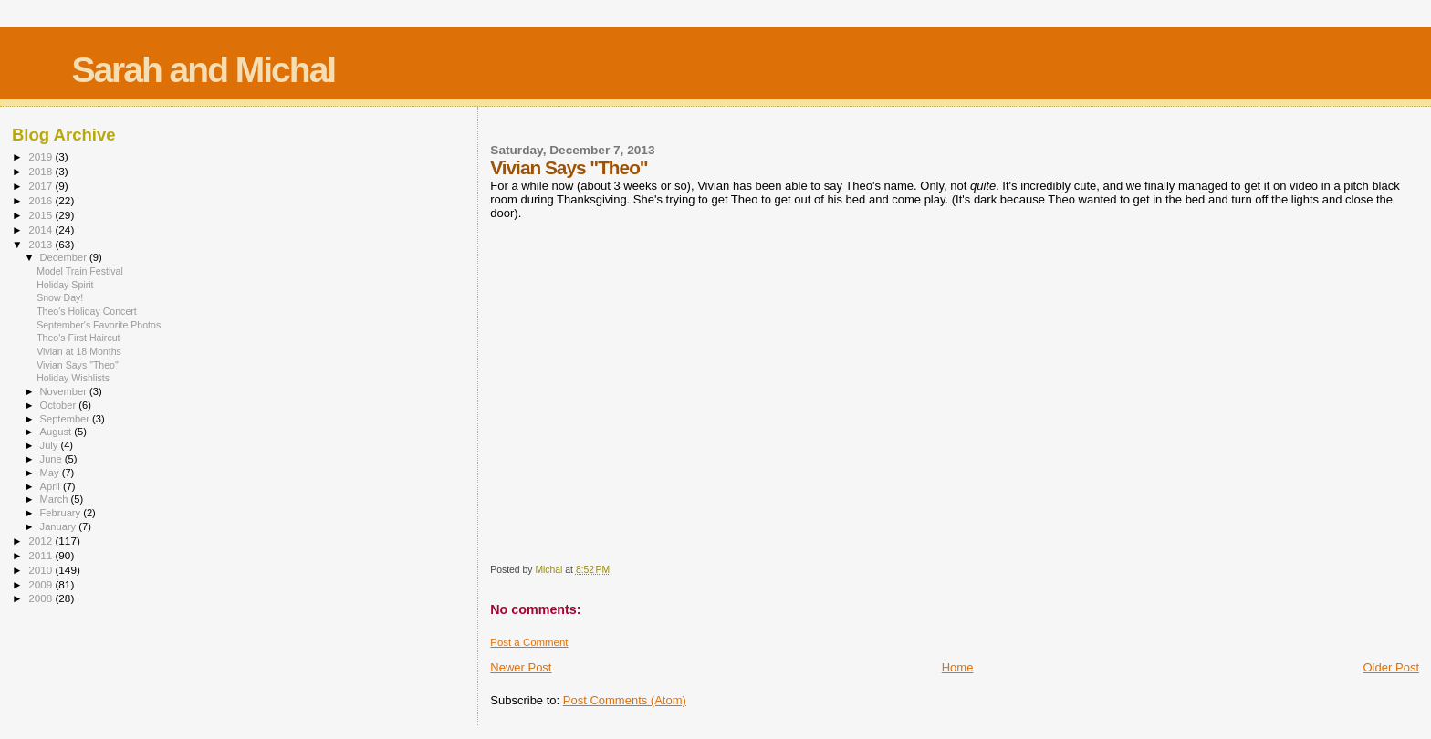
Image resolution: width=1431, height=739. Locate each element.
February (62, 512)
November (64, 391)
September (66, 418)
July (50, 445)
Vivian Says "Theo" (78, 364)
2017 (41, 186)
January (59, 526)
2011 (41, 555)
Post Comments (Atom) (624, 700)
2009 (41, 584)
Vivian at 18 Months (79, 351)
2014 (41, 229)
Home (958, 667)
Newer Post (520, 667)
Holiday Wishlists (73, 377)
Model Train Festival (80, 270)
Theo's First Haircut (78, 337)
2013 (41, 244)
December (64, 257)
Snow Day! (60, 297)
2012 (41, 540)
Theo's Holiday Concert (87, 311)
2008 (41, 598)
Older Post (1391, 667)
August (57, 431)
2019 (41, 156)
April (51, 486)
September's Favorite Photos (99, 324)
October (59, 405)
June (52, 458)
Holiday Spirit (65, 284)
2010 (41, 570)
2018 (41, 171)
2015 (41, 215)
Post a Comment (529, 642)
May (51, 472)
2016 (41, 200)
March (55, 499)
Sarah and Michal (203, 69)
